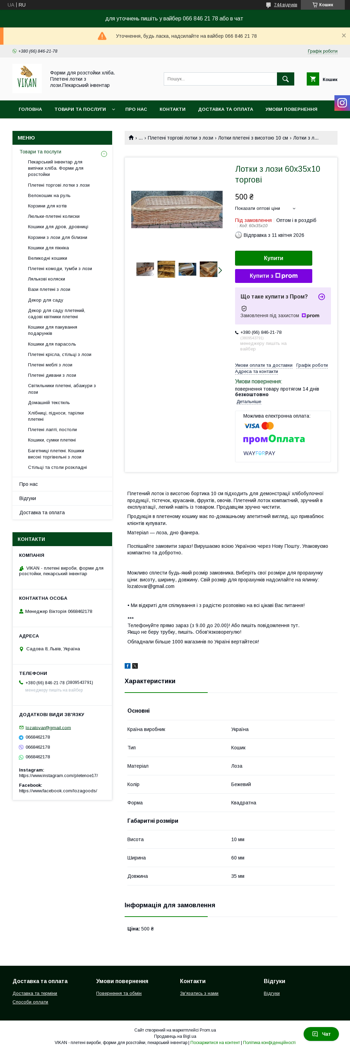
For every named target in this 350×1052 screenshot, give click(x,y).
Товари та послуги (80, 109)
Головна (30, 109)
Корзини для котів (47, 205)
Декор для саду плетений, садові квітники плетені (56, 313)
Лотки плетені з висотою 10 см (253, 138)
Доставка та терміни (34, 993)
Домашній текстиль (49, 402)
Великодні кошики (47, 258)
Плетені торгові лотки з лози (180, 138)
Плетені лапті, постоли (52, 429)
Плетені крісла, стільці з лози (59, 354)
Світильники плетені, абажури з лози (62, 388)
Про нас (136, 109)
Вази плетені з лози (49, 289)
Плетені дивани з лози (52, 375)
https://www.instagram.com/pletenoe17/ (58, 775)
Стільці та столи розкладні (57, 467)
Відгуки (27, 498)
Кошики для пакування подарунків (52, 330)
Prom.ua (208, 1030)
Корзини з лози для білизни (57, 237)
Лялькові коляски (46, 279)
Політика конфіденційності (269, 1042)
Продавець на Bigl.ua (175, 1036)
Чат (321, 1034)
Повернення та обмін (119, 993)
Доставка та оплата (225, 109)
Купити (274, 258)
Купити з (273, 276)
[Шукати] (285, 79)
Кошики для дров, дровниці (58, 226)
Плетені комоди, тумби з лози (60, 268)
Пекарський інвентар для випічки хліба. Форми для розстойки (55, 168)
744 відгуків (285, 4)
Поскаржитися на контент (215, 1042)
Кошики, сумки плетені (52, 440)
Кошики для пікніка (48, 247)
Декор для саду (45, 300)
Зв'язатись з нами (199, 993)
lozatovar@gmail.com (48, 727)
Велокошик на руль (49, 195)
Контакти (173, 109)
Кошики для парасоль (52, 344)
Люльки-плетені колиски (54, 216)
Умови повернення (291, 109)
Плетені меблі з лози (50, 364)
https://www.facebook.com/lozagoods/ (58, 790)
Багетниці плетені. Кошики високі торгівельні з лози (56, 454)
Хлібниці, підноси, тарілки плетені (56, 416)
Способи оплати (30, 1002)
